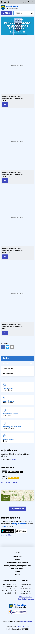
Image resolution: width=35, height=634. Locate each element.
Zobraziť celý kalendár (9, 482)
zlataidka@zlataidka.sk (26, 599)
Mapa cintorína (17, 508)
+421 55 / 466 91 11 (25, 597)
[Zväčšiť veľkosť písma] (28, 2)
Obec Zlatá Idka (23, 626)
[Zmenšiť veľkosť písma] (26, 2)
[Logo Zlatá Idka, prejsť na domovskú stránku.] (17, 7)
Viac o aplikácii (6, 535)
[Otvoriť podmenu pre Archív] (31, 363)
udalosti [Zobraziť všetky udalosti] (14, 459)
